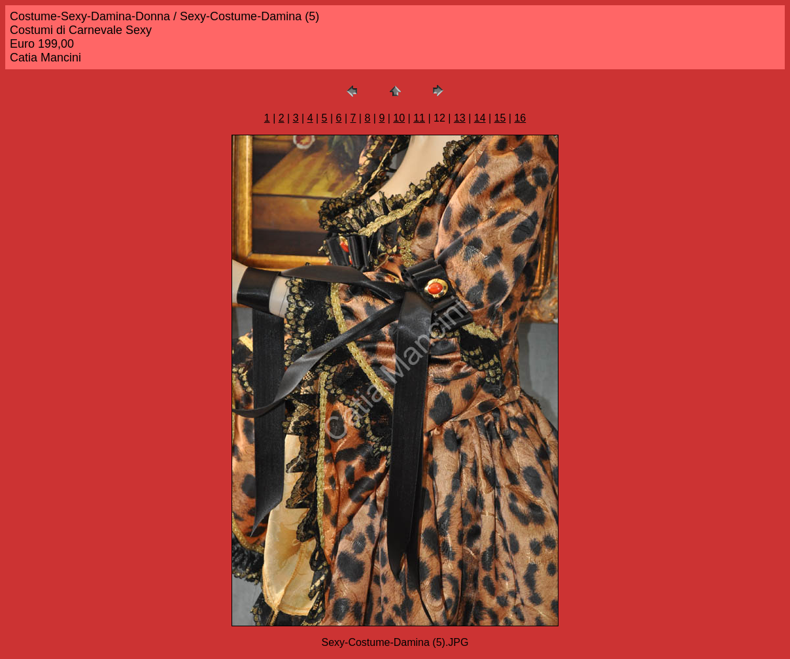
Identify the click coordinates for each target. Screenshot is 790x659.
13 (460, 118)
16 (520, 118)
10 (399, 118)
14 (480, 118)
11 (419, 118)
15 (500, 118)
